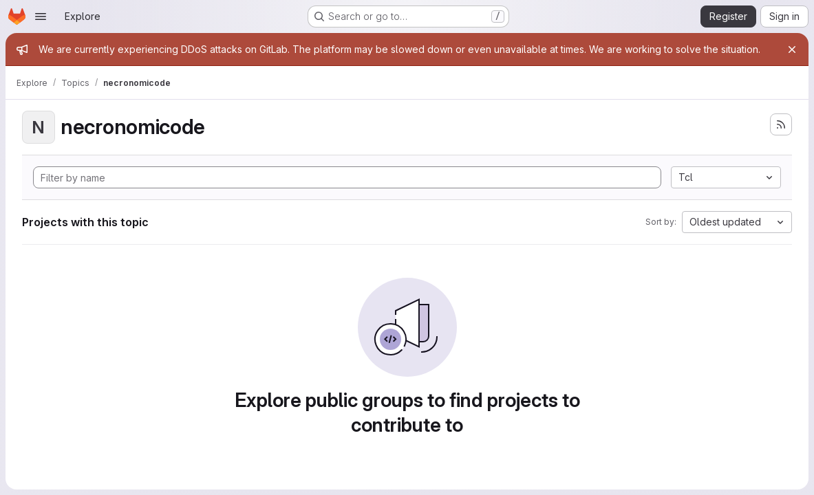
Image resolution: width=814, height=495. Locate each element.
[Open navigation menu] (41, 17)
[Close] (792, 49)
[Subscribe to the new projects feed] (781, 124)
